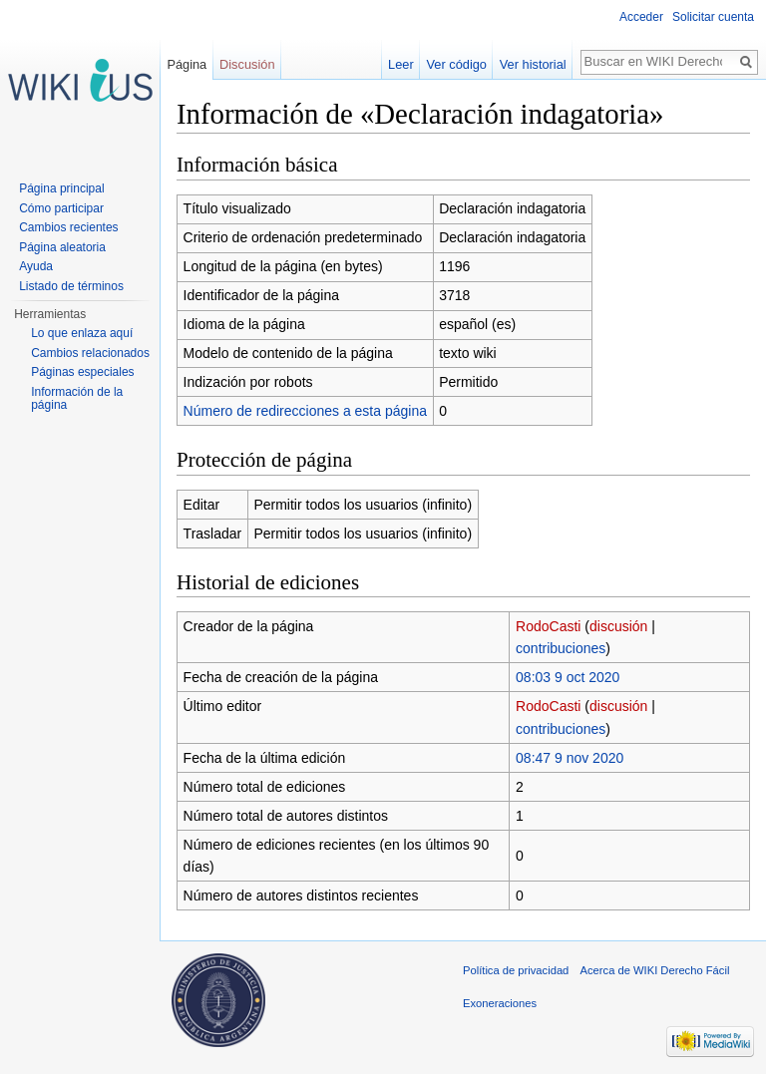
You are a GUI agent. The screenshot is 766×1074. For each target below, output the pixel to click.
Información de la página (77, 399)
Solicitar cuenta (713, 17)
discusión (618, 626)
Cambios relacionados (90, 353)
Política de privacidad (516, 970)
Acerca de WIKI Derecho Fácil (655, 970)
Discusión (246, 64)
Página (186, 64)
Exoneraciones (500, 1003)
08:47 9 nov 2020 (569, 758)
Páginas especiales (82, 372)
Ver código (457, 64)
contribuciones (560, 648)
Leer (401, 64)
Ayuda (36, 266)
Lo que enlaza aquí (82, 333)
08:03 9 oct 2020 (567, 677)
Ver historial (533, 64)
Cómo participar (61, 208)
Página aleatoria (62, 247)
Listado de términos (71, 286)
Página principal (61, 188)
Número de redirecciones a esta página (305, 411)
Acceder (641, 17)
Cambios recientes (68, 227)
